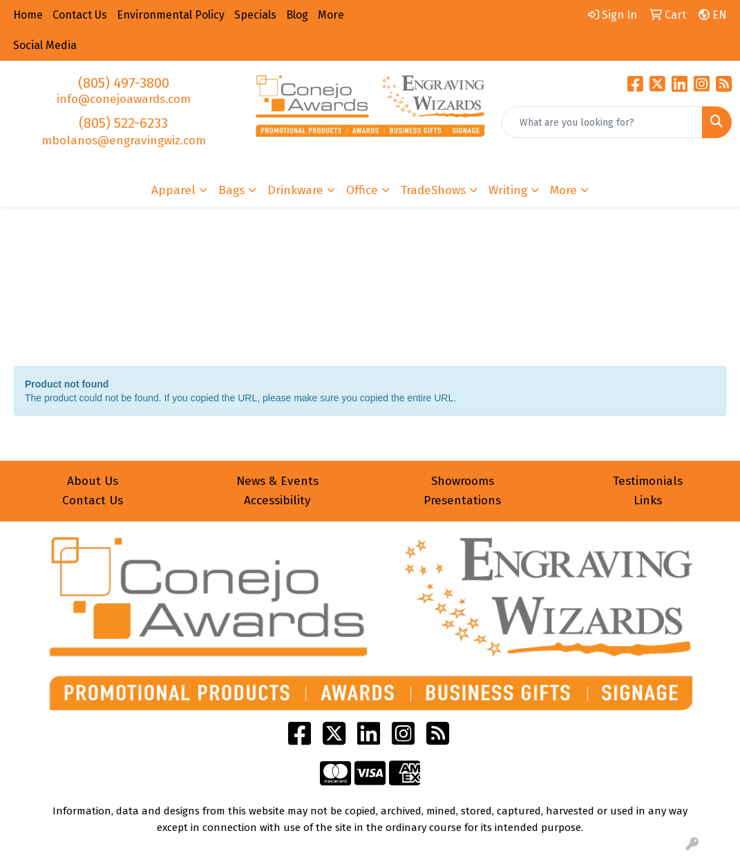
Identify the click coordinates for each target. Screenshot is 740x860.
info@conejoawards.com (124, 99)
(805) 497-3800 (123, 83)
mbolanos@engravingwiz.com (123, 140)
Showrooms (462, 481)
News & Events (277, 481)
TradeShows (433, 190)
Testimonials (648, 481)
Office (362, 190)
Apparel (173, 190)
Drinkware (295, 190)
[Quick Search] (602, 122)
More (563, 190)
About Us (92, 481)
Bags (231, 190)
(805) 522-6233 (123, 123)
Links (648, 500)
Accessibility (277, 500)
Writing (507, 190)
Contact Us (92, 500)
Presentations (462, 500)
